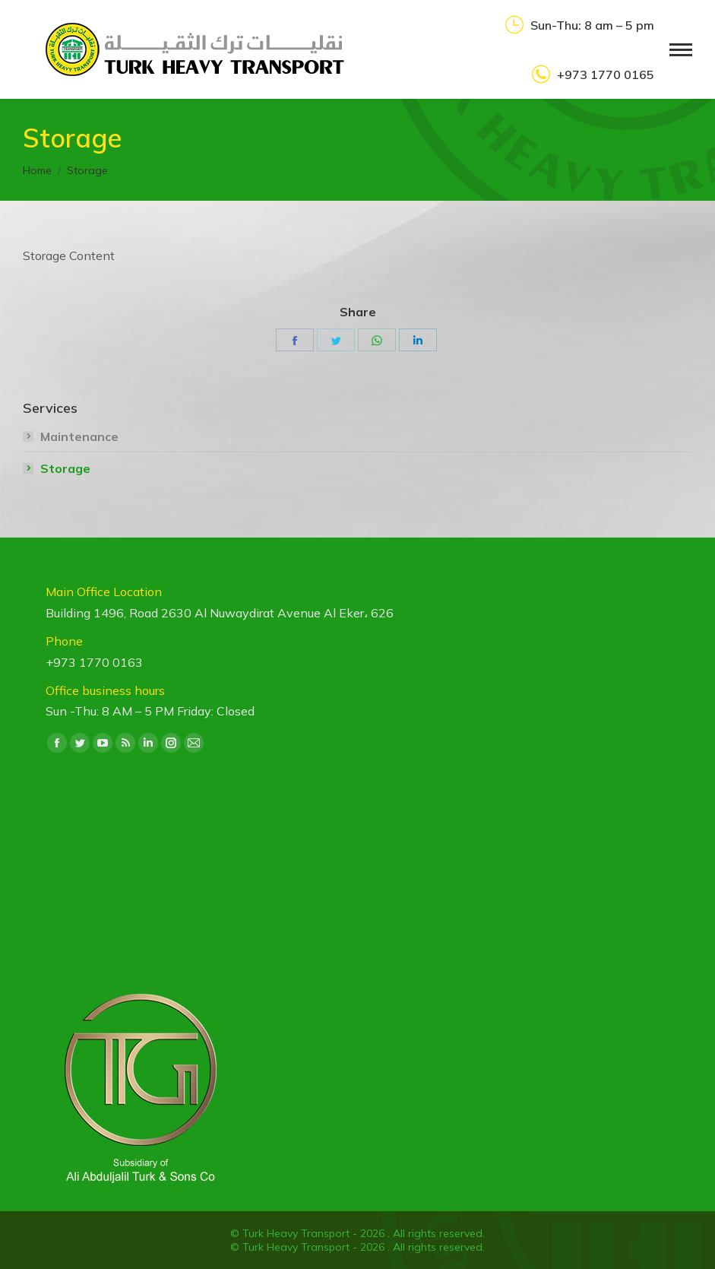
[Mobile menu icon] (680, 49)
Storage (65, 468)
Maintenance (79, 436)
